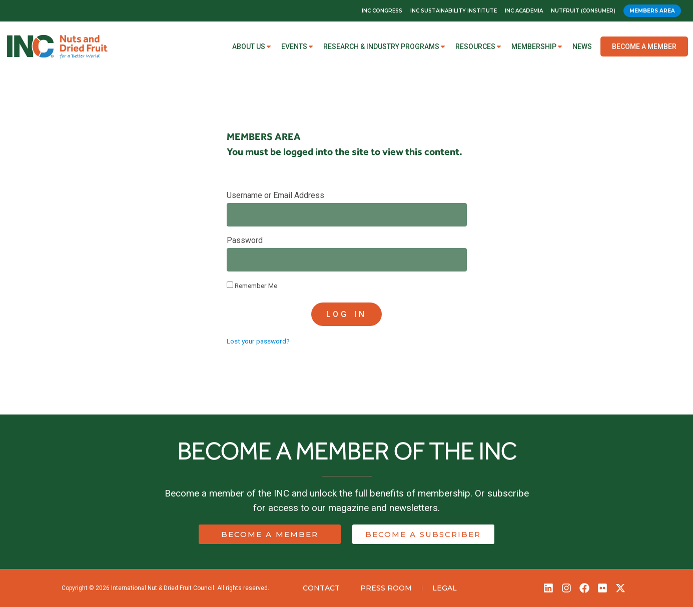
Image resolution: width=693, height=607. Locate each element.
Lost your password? (258, 341)
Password (245, 240)
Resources (478, 46)
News (582, 46)
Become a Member (644, 46)
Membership (537, 46)
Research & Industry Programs (384, 46)
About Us (252, 46)
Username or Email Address (275, 196)
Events (297, 46)
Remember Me (252, 286)
